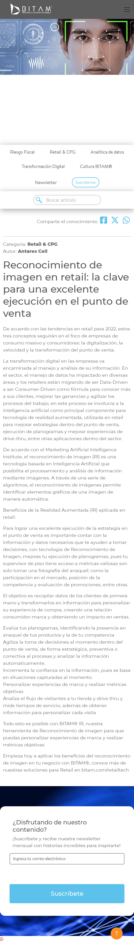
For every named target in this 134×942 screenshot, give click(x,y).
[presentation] (67, 874)
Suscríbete (67, 893)
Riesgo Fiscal (22, 152)
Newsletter (46, 182)
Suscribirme (85, 182)
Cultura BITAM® (96, 166)
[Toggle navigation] (127, 10)
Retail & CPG (62, 152)
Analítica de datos (107, 152)
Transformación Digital (43, 166)
